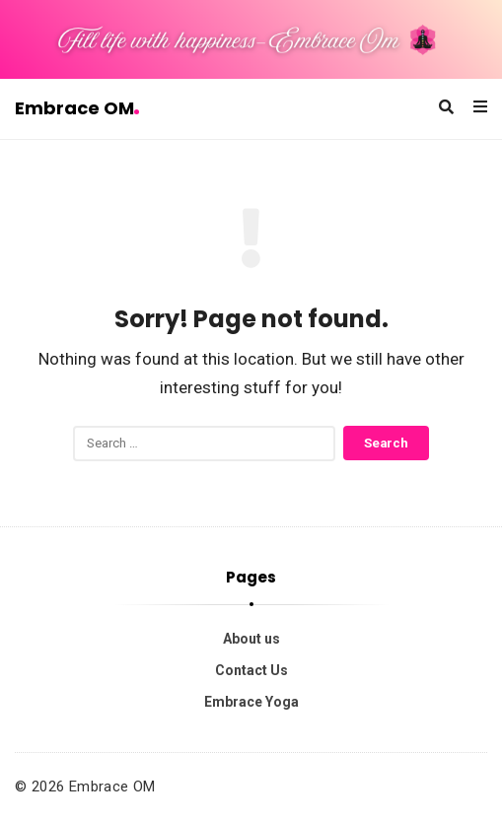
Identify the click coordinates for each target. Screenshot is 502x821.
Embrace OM (77, 108)
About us (251, 639)
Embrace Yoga (251, 702)
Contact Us (251, 670)
